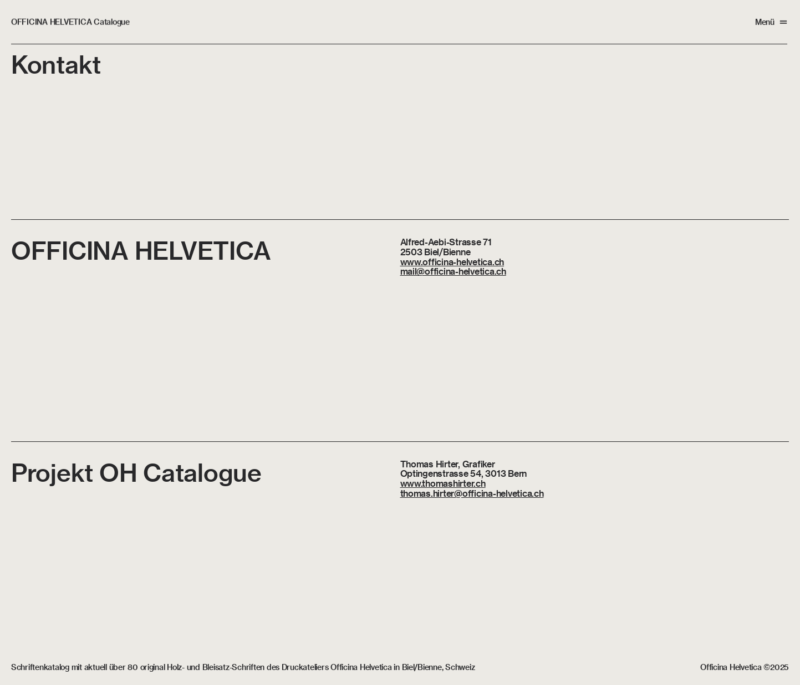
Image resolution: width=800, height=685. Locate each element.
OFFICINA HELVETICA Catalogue (70, 22)
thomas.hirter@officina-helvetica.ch (472, 493)
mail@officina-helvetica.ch (453, 271)
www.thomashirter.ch (443, 483)
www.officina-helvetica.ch (452, 261)
